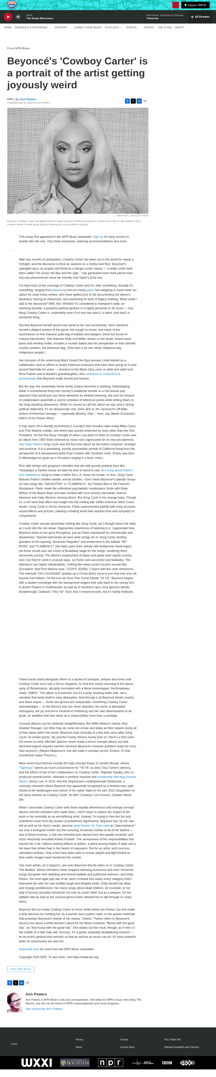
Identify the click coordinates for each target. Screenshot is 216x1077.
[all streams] (200, 24)
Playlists (112, 35)
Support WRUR (198, 9)
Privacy (80, 1047)
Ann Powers (28, 106)
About (179, 35)
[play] (8, 24)
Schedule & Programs (31, 35)
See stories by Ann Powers (44, 1016)
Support (61, 35)
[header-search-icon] (176, 9)
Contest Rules (127, 1054)
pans (90, 297)
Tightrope (26, 775)
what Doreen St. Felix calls (91, 833)
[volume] (18, 24)
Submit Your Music (88, 35)
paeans (57, 297)
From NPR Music (18, 56)
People (149, 35)
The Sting (165, 35)
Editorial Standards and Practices (181, 1054)
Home (8, 35)
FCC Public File (172, 1047)
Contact (124, 1047)
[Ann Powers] (14, 1010)
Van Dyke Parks (30, 452)
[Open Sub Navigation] (50, 35)
